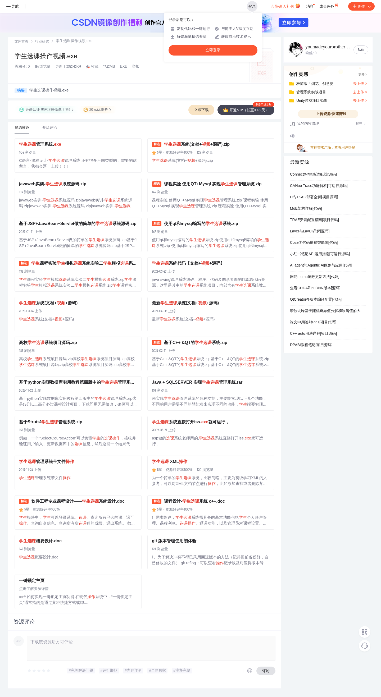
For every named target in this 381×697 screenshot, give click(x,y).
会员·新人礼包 (285, 5)
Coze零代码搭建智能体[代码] (314, 243)
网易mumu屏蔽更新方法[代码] (314, 277)
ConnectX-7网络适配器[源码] (313, 175)
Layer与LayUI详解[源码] (309, 231)
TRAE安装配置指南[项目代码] (314, 220)
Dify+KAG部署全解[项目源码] (314, 197)
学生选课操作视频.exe (46, 57)
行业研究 (42, 42)
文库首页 (21, 42)
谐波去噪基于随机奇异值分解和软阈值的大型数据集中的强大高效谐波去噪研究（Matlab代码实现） (328, 311)
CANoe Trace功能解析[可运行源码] (319, 186)
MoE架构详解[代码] (306, 209)
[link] (21, 42)
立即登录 (213, 50)
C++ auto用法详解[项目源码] (313, 334)
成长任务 (329, 5)
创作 (361, 6)
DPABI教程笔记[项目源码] (311, 345)
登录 (252, 6)
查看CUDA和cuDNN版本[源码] (315, 288)
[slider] (39, 670)
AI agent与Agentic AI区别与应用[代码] (321, 266)
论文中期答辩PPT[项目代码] (313, 322)
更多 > (362, 74)
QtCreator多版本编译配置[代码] (316, 300)
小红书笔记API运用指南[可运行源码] (320, 254)
